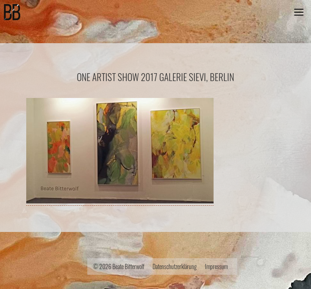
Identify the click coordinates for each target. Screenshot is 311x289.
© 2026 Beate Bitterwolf (118, 266)
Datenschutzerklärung (175, 266)
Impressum (216, 266)
